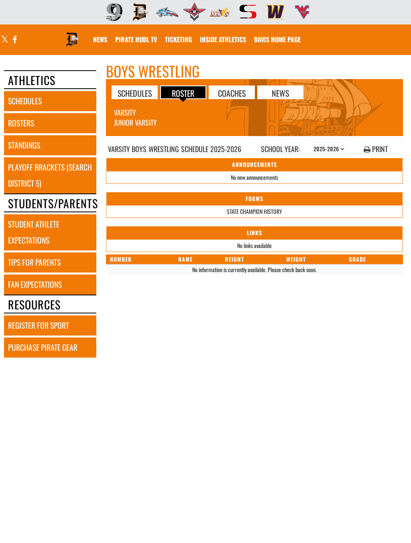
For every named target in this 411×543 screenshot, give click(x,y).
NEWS (280, 92)
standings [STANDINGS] (24, 145)
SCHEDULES (135, 92)
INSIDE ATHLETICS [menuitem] (223, 39)
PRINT (376, 149)
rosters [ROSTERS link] (21, 123)
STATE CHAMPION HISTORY (254, 211)
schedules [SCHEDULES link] (25, 101)
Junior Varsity (135, 122)
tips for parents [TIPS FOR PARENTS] (34, 262)
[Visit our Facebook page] (14, 40)
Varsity (125, 112)
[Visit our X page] (5, 40)
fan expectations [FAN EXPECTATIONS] (35, 284)
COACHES (232, 92)
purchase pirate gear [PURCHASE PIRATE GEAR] (42, 347)
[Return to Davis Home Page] (72, 34)
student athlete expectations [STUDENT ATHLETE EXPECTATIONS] (33, 232)
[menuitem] (111, 12)
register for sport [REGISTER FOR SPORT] (38, 325)
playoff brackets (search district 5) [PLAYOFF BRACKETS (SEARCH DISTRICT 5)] (50, 175)
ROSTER (183, 92)
